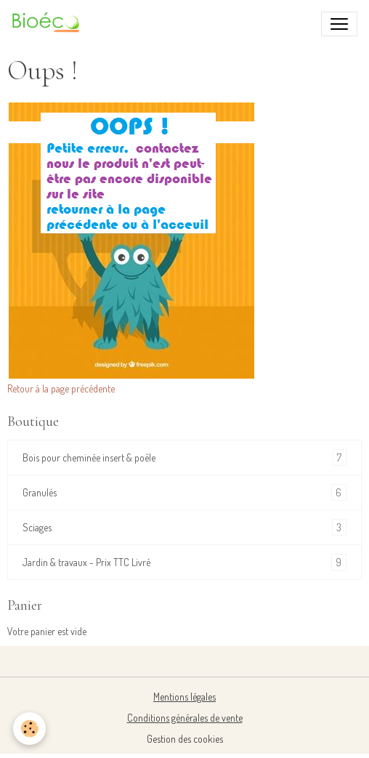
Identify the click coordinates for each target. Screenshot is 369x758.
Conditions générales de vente (185, 717)
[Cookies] (29, 728)
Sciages (184, 527)
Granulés (184, 492)
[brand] (49, 24)
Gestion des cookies (185, 739)
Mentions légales (184, 696)
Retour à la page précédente (61, 388)
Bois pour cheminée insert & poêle (184, 457)
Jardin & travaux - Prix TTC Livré (184, 562)
